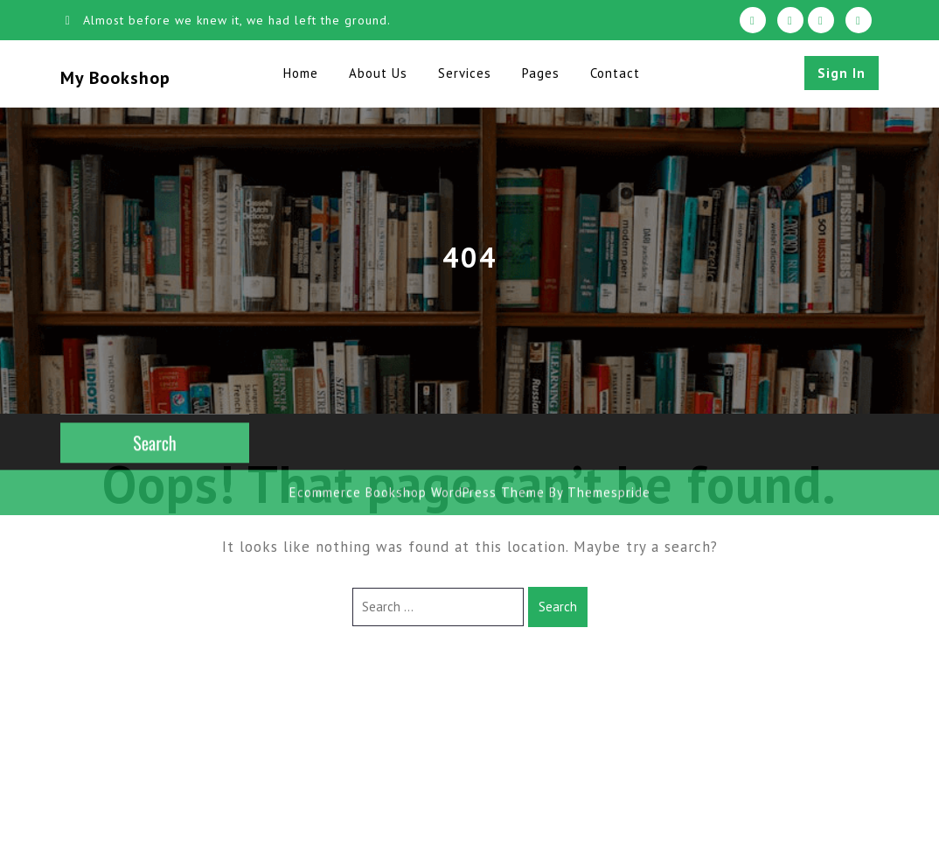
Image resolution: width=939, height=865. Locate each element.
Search (558, 606)
